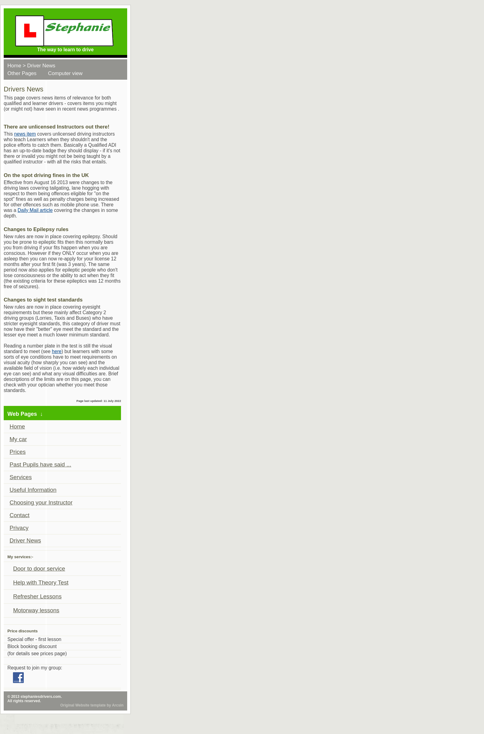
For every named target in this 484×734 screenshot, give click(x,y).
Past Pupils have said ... (40, 464)
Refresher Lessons (37, 596)
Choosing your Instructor (41, 502)
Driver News (41, 66)
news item (25, 134)
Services (21, 477)
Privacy (19, 528)
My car (18, 439)
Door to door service (39, 568)
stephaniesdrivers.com (40, 696)
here (56, 351)
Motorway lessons (36, 610)
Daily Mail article (35, 210)
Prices (18, 452)
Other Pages (21, 73)
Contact (20, 515)
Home (14, 66)
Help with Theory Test (40, 582)
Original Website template (83, 705)
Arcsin (117, 705)
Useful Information (33, 490)
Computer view (65, 73)
